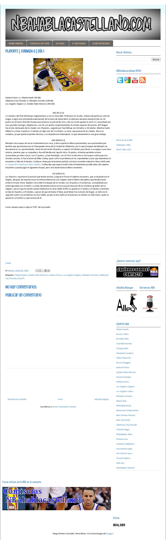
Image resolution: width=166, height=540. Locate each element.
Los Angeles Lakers (124, 391)
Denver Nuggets (123, 363)
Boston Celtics (122, 334)
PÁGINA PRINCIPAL (16, 43)
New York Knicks (123, 420)
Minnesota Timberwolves (127, 410)
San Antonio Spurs (124, 453)
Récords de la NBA (124, 140)
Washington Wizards (125, 468)
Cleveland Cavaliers (125, 353)
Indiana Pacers (55, 275)
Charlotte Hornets (124, 344)
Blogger (109, 534)
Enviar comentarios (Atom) (64, 407)
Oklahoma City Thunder (126, 425)
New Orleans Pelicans (125, 415)
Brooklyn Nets (122, 339)
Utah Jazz (120, 463)
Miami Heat (121, 401)
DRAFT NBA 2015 (123, 150)
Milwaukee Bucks (123, 406)
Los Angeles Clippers (72, 275)
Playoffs (21, 278)
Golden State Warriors (38, 275)
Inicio (60, 399)
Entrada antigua (102, 399)
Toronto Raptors (123, 458)
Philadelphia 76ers (124, 434)
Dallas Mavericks (123, 358)
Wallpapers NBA (123, 145)
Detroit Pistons (122, 367)
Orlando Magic (123, 429)
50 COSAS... (61, 43)
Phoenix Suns (122, 439)
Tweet (8, 263)
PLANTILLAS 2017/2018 (39, 43)
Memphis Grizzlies (90, 275)
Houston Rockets (123, 377)
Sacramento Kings (124, 449)
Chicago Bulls (122, 348)
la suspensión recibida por (17, 164)
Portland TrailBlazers (125, 444)
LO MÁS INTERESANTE (101, 43)
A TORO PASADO (79, 43)
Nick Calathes (35, 164)
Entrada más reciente (17, 399)
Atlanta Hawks (21, 275)
